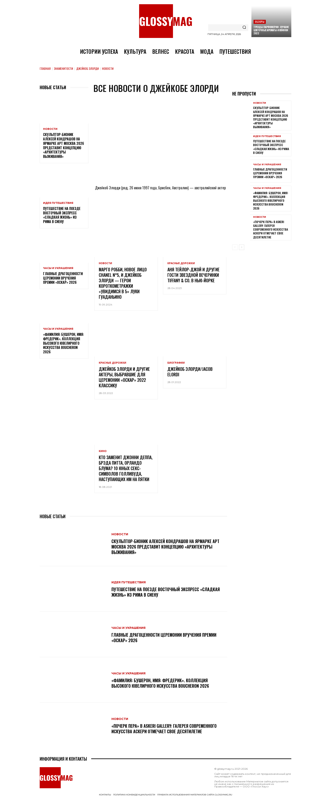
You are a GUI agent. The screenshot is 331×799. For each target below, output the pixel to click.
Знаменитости (63, 68)
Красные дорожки (181, 263)
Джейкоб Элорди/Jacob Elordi (190, 372)
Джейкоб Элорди (87, 68)
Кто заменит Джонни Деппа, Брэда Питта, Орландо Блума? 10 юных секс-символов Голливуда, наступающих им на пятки (125, 468)
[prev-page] (234, 247)
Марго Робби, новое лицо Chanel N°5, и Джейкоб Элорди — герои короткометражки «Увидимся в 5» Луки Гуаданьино (123, 283)
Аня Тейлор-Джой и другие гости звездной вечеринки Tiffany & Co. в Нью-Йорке (193, 275)
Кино (103, 451)
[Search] (244, 27)
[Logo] (165, 21)
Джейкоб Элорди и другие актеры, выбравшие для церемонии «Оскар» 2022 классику (124, 377)
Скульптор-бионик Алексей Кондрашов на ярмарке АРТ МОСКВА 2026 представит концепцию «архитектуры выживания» (63, 145)
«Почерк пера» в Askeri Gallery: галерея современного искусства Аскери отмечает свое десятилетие (164, 728)
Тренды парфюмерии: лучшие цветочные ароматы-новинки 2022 (271, 30)
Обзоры (259, 21)
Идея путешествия (58, 203)
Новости (50, 129)
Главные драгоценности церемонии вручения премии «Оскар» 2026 (63, 278)
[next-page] (241, 247)
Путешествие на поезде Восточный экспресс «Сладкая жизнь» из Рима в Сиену (61, 215)
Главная (45, 68)
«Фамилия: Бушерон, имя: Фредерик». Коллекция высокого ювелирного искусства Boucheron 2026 (63, 343)
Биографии (176, 363)
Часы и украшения (58, 268)
